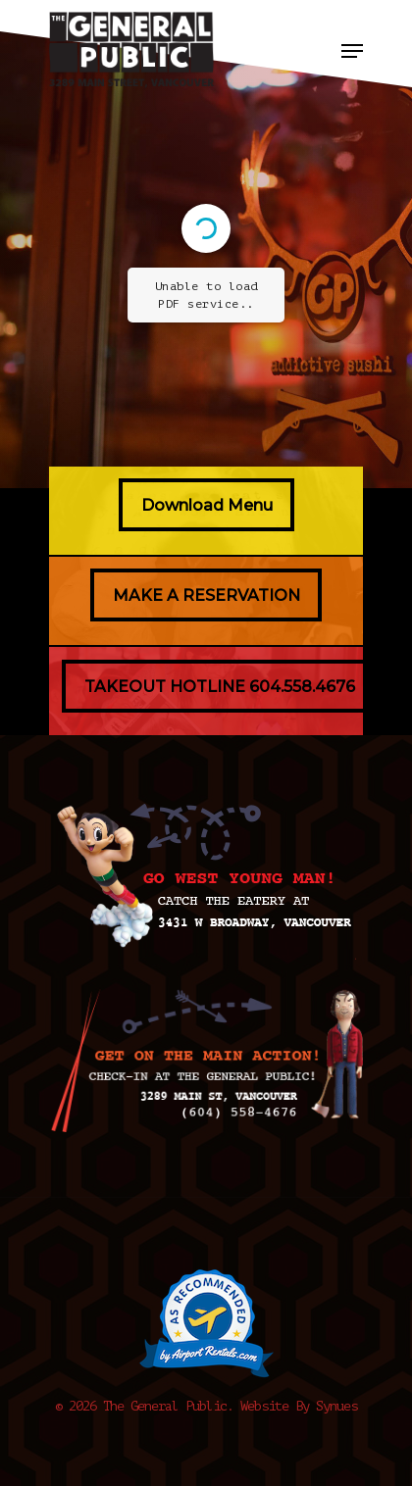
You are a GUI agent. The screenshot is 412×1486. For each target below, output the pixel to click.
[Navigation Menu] (352, 51)
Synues (336, 1406)
